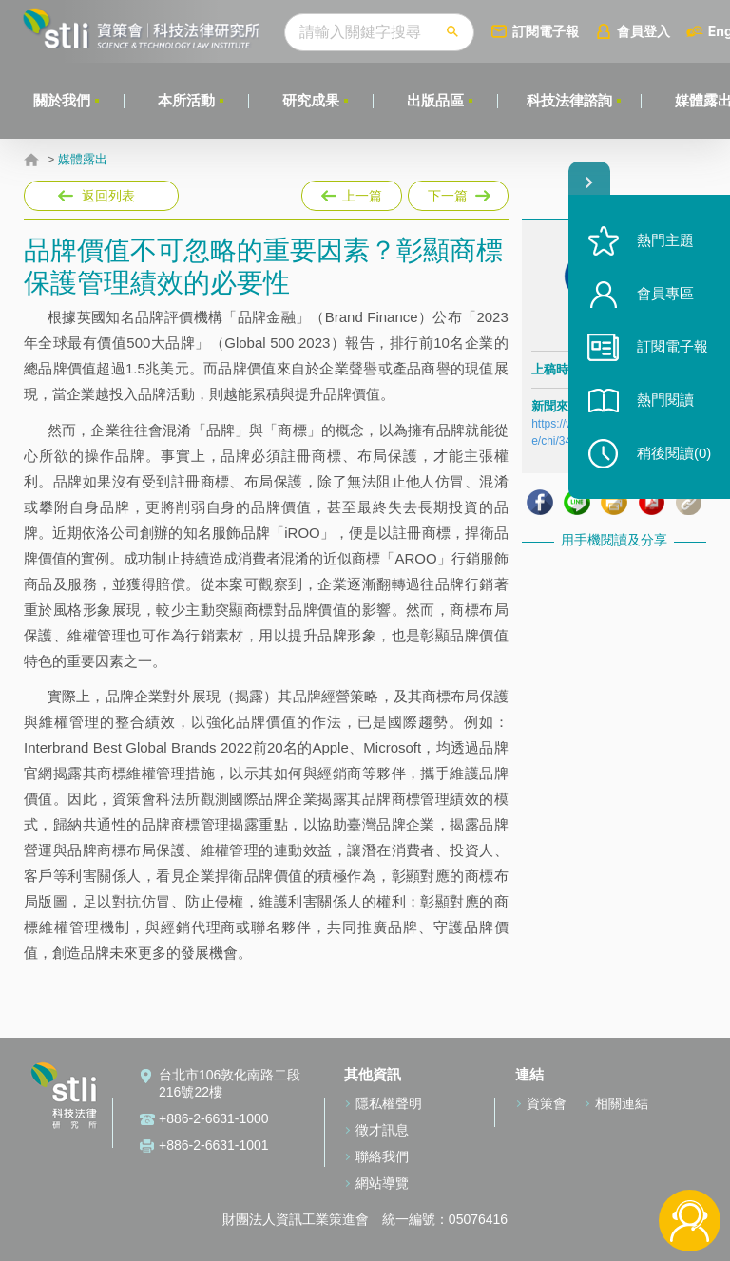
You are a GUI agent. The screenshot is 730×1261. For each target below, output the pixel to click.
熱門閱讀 (665, 400)
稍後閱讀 (674, 453)
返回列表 (108, 195)
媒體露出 (82, 159)
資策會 (547, 1103)
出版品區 (435, 100)
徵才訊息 (382, 1129)
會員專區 (665, 293)
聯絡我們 (382, 1156)
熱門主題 (665, 240)
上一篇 (351, 192)
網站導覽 (382, 1183)
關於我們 (61, 100)
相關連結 (621, 1103)
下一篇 (457, 192)
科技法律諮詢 (569, 100)
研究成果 (310, 100)
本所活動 (186, 100)
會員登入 (643, 31)
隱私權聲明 (388, 1103)
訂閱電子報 (545, 31)
